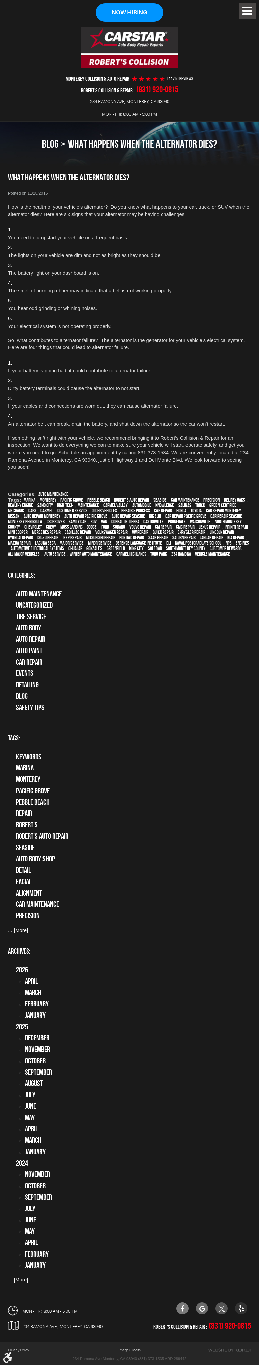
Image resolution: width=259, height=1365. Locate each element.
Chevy (51, 527)
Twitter (221, 1308)
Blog (50, 144)
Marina (29, 500)
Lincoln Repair (222, 532)
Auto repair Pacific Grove (85, 516)
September (38, 1072)
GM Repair (163, 527)
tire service (31, 616)
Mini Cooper (18, 532)
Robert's (27, 825)
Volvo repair (140, 527)
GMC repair (185, 527)
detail (23, 870)
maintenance (88, 505)
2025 (22, 1027)
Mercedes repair (46, 532)
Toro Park (158, 554)
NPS (229, 543)
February (37, 1004)
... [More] (18, 930)
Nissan (13, 516)
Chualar (75, 548)
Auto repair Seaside (128, 516)
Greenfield (116, 548)
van (104, 521)
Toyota (196, 510)
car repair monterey (223, 510)
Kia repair (235, 537)
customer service (72, 510)
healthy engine (20, 505)
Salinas (184, 505)
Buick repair (163, 532)
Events (24, 673)
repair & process (135, 510)
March (33, 992)
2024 (22, 1163)
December (37, 1038)
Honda (181, 510)
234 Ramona (181, 554)
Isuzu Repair (47, 537)
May (30, 1117)
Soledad (155, 548)
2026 (22, 970)
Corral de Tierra (125, 521)
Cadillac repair (78, 532)
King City (136, 548)
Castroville (153, 521)
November (37, 1049)
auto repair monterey (42, 516)
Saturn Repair (184, 537)
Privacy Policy (18, 1350)
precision (211, 500)
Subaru (119, 527)
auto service (55, 554)
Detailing (27, 684)
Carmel (46, 510)
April (31, 981)
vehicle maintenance (212, 554)
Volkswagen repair (111, 532)
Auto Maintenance (53, 494)
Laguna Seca (45, 543)
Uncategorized (34, 605)
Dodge (92, 527)
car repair (163, 510)
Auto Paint (29, 650)
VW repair (140, 532)
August (34, 1083)
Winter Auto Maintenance (91, 554)
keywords (28, 757)
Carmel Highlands (131, 554)
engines (242, 543)
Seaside (160, 500)
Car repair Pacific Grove (185, 516)
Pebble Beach (98, 500)
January (35, 1015)
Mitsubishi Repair (100, 537)
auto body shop (35, 859)
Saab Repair (158, 537)
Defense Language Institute (139, 543)
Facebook (182, 1308)
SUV (94, 521)
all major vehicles (24, 554)
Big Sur (155, 516)
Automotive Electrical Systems (37, 548)
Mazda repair (19, 543)
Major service (72, 543)
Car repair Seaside (226, 516)
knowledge (164, 505)
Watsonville (200, 521)
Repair (24, 813)
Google (202, 1308)
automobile (141, 505)
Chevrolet (33, 527)
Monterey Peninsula (25, 521)
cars (32, 510)
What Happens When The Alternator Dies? (142, 144)
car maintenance (185, 500)
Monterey (48, 500)
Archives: (19, 951)
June (30, 1106)
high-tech (65, 505)
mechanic (16, 510)
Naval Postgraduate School (198, 543)
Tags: (14, 738)
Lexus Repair (209, 527)
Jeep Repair (72, 537)
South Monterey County (185, 548)
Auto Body (28, 628)
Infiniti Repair (236, 527)
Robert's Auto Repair (131, 500)
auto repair (30, 639)
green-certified (222, 505)
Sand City (45, 505)
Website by (229, 1350)
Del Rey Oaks (234, 500)
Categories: (21, 575)
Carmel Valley (115, 505)
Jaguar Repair (211, 537)
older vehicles (104, 510)
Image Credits (130, 1350)
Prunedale (177, 521)
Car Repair (29, 662)
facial (24, 881)
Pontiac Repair (131, 537)
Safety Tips (30, 707)
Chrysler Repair (191, 532)
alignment (29, 893)
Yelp (241, 1308)
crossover (56, 521)
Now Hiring (129, 12)
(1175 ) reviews (180, 78)
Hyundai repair (20, 537)
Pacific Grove (71, 500)
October (35, 1061)
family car (77, 521)
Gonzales (94, 548)
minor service (100, 543)
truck (200, 505)
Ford (105, 527)
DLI (168, 543)
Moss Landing (71, 527)
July (30, 1095)
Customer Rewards (226, 548)
